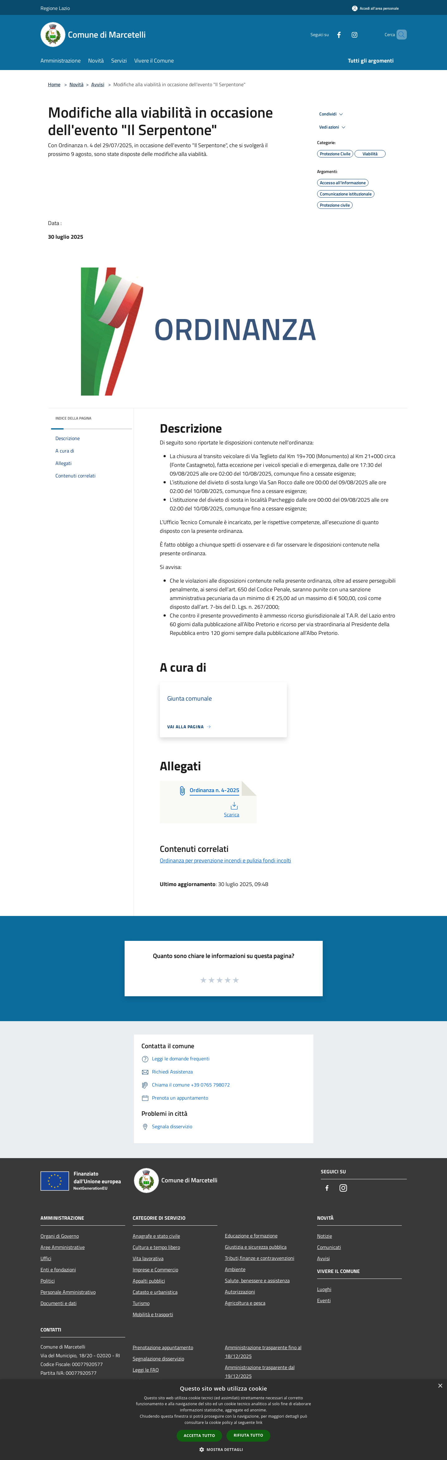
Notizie (324, 1236)
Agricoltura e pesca (245, 1303)
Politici (47, 1280)
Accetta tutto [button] (199, 1435)
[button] (223, 1449)
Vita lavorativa (148, 1258)
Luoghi (324, 1289)
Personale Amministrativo (68, 1292)
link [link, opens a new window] (259, 1422)
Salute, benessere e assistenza (257, 1280)
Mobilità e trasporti (153, 1314)
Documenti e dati (58, 1303)
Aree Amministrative (62, 1247)
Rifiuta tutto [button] (248, 1435)
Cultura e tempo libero (156, 1247)
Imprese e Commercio (155, 1269)
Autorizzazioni (240, 1291)
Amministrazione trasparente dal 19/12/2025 (260, 1372)
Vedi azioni (333, 127)
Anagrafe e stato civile (156, 1236)
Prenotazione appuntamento (163, 1347)
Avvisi (97, 84)
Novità (76, 84)
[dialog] (223, 1419)
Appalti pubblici (149, 1280)
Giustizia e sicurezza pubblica (256, 1247)
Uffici (45, 1258)
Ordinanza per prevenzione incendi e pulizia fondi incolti (225, 860)
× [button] (440, 1386)
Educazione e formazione (251, 1235)
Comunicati (329, 1247)
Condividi (332, 114)
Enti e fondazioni (58, 1269)
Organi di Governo (59, 1236)
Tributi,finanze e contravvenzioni (259, 1258)
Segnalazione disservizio (158, 1358)
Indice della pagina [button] (73, 418)
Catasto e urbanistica (155, 1292)
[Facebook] (328, 34)
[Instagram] (344, 34)
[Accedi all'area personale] (375, 8)
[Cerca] (399, 34)
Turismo (141, 1303)
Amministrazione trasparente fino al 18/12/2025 (263, 1352)
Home (54, 84)
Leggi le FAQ (146, 1369)
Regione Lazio (55, 8)
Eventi (324, 1300)
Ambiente (235, 1269)
